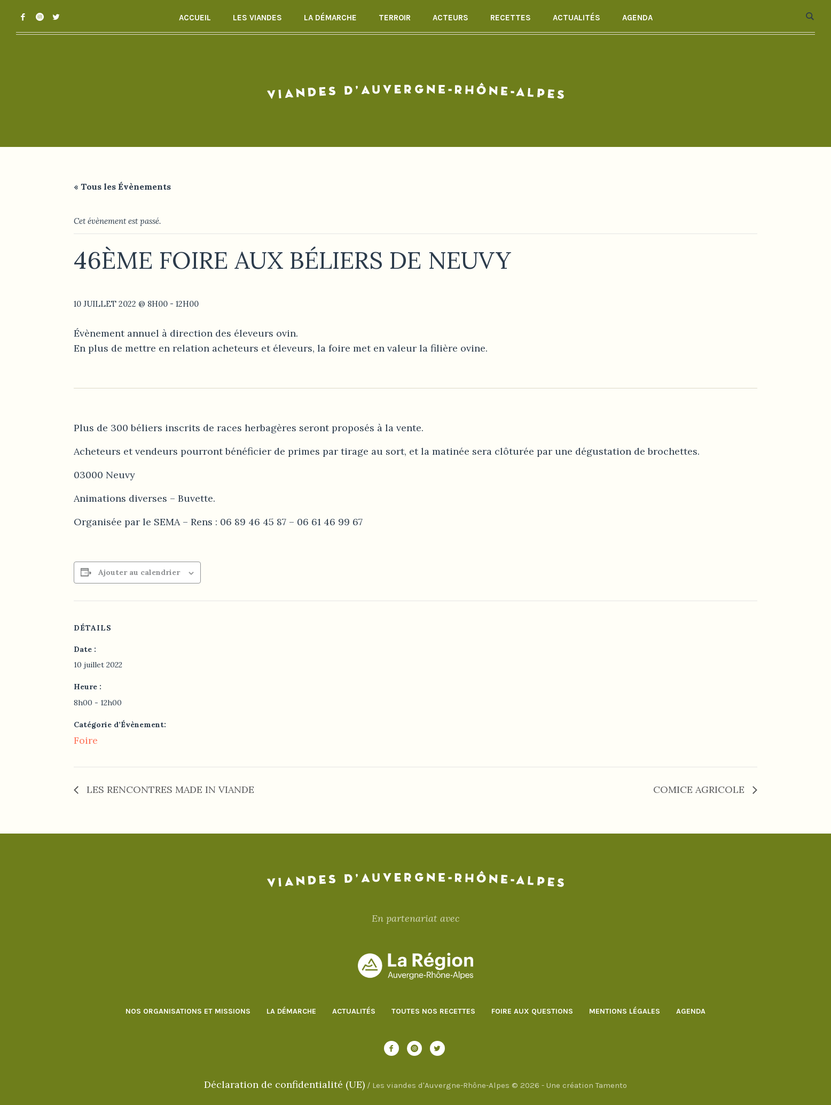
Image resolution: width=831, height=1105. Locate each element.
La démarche (291, 1011)
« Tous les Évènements (122, 186)
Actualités (353, 1011)
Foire (86, 740)
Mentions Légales (624, 1011)
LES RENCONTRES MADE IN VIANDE (169, 789)
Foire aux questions (532, 1011)
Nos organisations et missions (188, 1011)
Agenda (690, 1011)
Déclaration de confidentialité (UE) (284, 1084)
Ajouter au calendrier (139, 572)
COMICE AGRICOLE (700, 789)
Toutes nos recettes (433, 1011)
